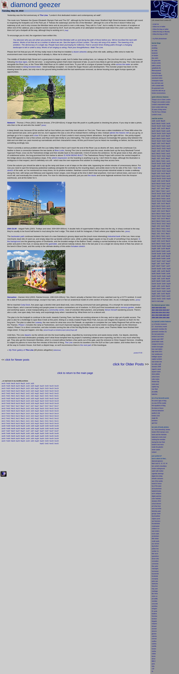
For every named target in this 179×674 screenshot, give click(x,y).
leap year (155, 589)
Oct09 (47, 426)
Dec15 (56, 411)
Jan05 (3, 436)
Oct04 (47, 438)
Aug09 (37, 426)
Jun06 (28, 433)
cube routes (155, 379)
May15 (23, 411)
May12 (23, 418)
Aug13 (37, 416)
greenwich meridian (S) (159, 331)
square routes (156, 371)
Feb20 (8, 398)
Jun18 (28, 403)
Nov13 (51, 416)
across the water (123, 64)
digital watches (156, 496)
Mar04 (13, 438)
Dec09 (56, 426)
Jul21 (32, 396)
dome (153, 659)
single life (155, 418)
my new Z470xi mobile (159, 403)
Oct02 (47, 443)
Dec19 (56, 401)
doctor (154, 558)
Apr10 (18, 423)
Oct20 (47, 398)
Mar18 (13, 403)
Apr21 (18, 396)
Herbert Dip (155, 381)
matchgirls (155, 568)
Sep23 (42, 391)
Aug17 (37, 406)
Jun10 (28, 423)
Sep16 (42, 408)
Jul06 (32, 433)
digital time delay (157, 476)
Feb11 (8, 421)
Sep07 (42, 431)
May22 (23, 393)
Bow (57, 150)
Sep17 (42, 406)
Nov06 (51, 433)
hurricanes (155, 571)
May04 (23, 438)
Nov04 (51, 438)
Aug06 (37, 433)
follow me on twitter (159, 26)
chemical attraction (158, 410)
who (157, 558)
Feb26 (8, 383)
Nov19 (51, 401)
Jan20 (3, 398)
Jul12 (32, 418)
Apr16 (18, 408)
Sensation (12, 297)
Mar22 (13, 393)
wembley (154, 606)
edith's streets (156, 65)
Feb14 (8, 413)
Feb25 (8, 386)
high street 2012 (157, 351)
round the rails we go (158, 90)
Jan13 (3, 416)
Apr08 (18, 428)
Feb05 (8, 436)
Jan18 (3, 403)
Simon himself (111, 310)
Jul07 (32, 431)
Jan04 (3, 438)
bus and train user (157, 83)
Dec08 (56, 428)
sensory (124, 307)
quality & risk (156, 413)
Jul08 (32, 428)
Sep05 (42, 436)
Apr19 (18, 401)
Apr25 (18, 386)
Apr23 (18, 391)
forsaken (74, 246)
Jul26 (32, 383)
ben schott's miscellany (159, 466)
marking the (155, 439)
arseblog (154, 48)
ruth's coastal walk (157, 85)
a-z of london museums (159, 324)
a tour (36, 135)
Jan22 (3, 393)
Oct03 (47, 441)
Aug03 (37, 441)
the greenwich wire (158, 88)
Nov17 (51, 406)
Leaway (38, 322)
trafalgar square (157, 356)
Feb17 (8, 406)
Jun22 (28, 393)
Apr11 (18, 421)
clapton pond (156, 518)
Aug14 (37, 413)
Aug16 (37, 408)
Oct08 (47, 428)
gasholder (53, 244)
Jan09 (3, 426)
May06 (23, 433)
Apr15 (18, 411)
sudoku (154, 644)
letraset (154, 626)
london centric (156, 63)
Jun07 (28, 431)
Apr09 (18, 426)
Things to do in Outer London (161, 99)
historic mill (124, 133)
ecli (153, 623)
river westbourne (157, 354)
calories (154, 636)
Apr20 (18, 398)
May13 (23, 416)
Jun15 (28, 411)
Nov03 (51, 441)
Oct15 (47, 411)
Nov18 (51, 403)
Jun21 (28, 396)
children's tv (155, 528)
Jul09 (32, 426)
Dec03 (56, 441)
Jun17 (28, 406)
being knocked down (32, 67)
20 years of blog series (159, 109)
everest (154, 638)
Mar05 (13, 436)
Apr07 (18, 431)
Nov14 (51, 413)
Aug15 (37, 411)
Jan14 (3, 413)
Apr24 (18, 388)
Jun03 (28, 441)
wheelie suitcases (157, 478)
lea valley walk (156, 364)
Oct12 (47, 418)
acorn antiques (156, 493)
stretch (82, 246)
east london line (157, 361)
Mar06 (13, 433)
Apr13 (18, 416)
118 (153, 669)
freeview (154, 616)
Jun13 (28, 416)
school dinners (156, 503)
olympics (154, 501)
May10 (23, 423)
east (153, 531)
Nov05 (51, 436)
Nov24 (51, 388)
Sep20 (42, 398)
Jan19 (3, 401)
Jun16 (28, 408)
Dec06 (56, 433)
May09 (23, 426)
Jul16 (32, 408)
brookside (155, 576)
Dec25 (56, 386)
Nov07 (51, 431)
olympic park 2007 (157, 339)
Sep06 (42, 433)
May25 (23, 386)
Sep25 (42, 386)
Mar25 (13, 386)
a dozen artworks (79, 52)
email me (156, 24)
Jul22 (32, 393)
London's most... (157, 114)
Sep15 (42, 411)
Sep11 (42, 421)
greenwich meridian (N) (159, 329)
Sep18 (42, 403)
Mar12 (13, 418)
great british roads (157, 341)
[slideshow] (57, 350)
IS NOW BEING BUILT (73, 155)
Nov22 (51, 393)
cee (153, 651)
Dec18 (56, 403)
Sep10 (42, 423)
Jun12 (28, 418)
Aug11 (37, 421)
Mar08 (13, 428)
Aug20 (37, 398)
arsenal (154, 629)
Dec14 (56, 413)
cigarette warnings (157, 473)
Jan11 (3, 421)
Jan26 (3, 383)
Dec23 (56, 391)
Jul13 (32, 416)
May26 (23, 383)
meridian (162, 439)
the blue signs (21, 62)
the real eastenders (158, 334)
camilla (154, 646)
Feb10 (8, 423)
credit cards (155, 541)
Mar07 (13, 431)
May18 (23, 403)
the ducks (92, 175)
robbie (154, 654)
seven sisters (156, 449)
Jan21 (3, 396)
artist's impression (59, 158)
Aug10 (37, 423)
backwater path (17, 236)
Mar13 (13, 416)
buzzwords (155, 573)
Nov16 (51, 408)
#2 (161, 463)
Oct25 (47, 386)
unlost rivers (156, 377)
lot (152, 666)
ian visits (154, 50)
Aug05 (37, 436)
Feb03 (8, 441)
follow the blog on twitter (160, 29)
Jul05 (32, 436)
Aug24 (37, 388)
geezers (160, 461)
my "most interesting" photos (161, 429)
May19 (23, 401)
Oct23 (47, 391)
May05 (23, 436)
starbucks (155, 583)
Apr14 (18, 413)
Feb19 (8, 401)
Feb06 (8, 433)
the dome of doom (157, 408)
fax (155, 651)
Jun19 (28, 401)
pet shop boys (156, 506)
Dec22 (56, 393)
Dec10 (56, 423)
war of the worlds (157, 481)
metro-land (155, 384)
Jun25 (28, 386)
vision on (154, 596)
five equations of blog (159, 405)
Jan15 (3, 411)
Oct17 (47, 406)
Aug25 (37, 386)
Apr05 (18, 436)
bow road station (157, 349)
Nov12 (51, 418)
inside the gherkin (157, 447)
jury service (155, 543)
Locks (61, 150)
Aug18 (37, 403)
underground (161, 468)
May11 (23, 421)
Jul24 (32, 388)
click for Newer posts (17, 359)
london (154, 468)
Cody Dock (25, 305)
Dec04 (56, 438)
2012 (159, 501)
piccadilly (155, 392)
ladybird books (156, 491)
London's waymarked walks (160, 104)
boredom (154, 420)
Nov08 (51, 428)
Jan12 (3, 418)
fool (156, 423)
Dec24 (56, 388)
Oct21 (47, 396)
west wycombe (156, 508)
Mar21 (13, 396)
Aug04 (37, 438)
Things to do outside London (161, 102)
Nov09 (51, 426)
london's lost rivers (158, 336)
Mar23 (13, 391)
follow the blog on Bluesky (161, 31)
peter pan (155, 581)
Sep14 (42, 413)
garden (131, 307)
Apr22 (18, 393)
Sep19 (42, 401)
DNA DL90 (12, 229)
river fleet (155, 389)
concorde (155, 604)
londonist (155, 53)
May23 (23, 391)
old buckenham (157, 488)
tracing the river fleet (158, 442)
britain (157, 538)
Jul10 (32, 423)
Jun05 (28, 436)
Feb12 (8, 418)
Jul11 (32, 421)
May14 (23, 413)
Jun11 (28, 421)
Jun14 (28, 413)
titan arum (155, 553)
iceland (154, 452)
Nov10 (51, 423)
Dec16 (56, 408)
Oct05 (47, 436)
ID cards (154, 611)
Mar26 (13, 383)
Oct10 (47, 423)
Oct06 (47, 433)
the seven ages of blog (159, 400)
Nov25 (51, 386)
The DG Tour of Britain (159, 112)
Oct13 (47, 416)
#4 (166, 463)
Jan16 (3, 408)
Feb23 (8, 391)
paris (153, 664)
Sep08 (42, 428)
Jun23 (28, 391)
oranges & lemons (157, 344)
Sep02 (42, 443)
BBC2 (154, 661)
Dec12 (56, 418)
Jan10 (3, 423)
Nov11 (51, 421)
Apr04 (18, 438)
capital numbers (157, 359)
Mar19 (13, 401)
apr (153, 423)
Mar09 (13, 426)
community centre (56, 310)
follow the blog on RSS (160, 34)
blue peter (155, 566)
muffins (154, 641)
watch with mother (157, 471)
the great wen (156, 60)
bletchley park (156, 511)
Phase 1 (22, 325)
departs (28, 335)
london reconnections (159, 93)
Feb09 (8, 426)
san (153, 521)
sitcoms (154, 631)
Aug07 (37, 431)
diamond (154, 461)
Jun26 (28, 383)
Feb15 (8, 411)
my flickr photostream (160, 38)
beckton (154, 619)
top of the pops (156, 486)
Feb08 (8, 428)
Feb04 (8, 438)
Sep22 (42, 393)
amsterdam (155, 536)
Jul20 (32, 398)
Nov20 (51, 398)
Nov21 (51, 396)
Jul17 (32, 406)
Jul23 (32, 391)
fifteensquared (156, 70)
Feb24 (8, 388)
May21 (23, 396)
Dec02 (56, 443)
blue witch (155, 58)
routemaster (155, 526)
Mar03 (13, 441)
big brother (155, 546)
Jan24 (3, 388)
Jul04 (32, 438)
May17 (23, 406)
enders (157, 531)
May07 (23, 431)
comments (155, 564)
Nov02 (51, 443)
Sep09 (42, 426)
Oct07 (47, 431)
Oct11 (47, 421)
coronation (155, 561)
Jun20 (28, 398)
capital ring (155, 386)
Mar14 (13, 413)
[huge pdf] (73, 330)
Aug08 (37, 428)
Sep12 (42, 418)
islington (154, 608)
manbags (155, 591)
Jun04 (28, 438)
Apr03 (18, 441)
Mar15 (13, 411)
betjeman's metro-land (159, 437)
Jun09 (28, 426)
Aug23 (37, 391)
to (153, 666)
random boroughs (157, 346)
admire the (114, 133)
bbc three (155, 593)
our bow (154, 45)
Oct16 (47, 408)
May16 (23, 408)
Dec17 (56, 406)
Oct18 (47, 403)
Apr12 (18, 418)
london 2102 (156, 416)
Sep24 (42, 388)
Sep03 (42, 441)
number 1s (155, 551)
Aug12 (37, 418)
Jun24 (28, 388)
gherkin (154, 634)
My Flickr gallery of (21, 350)
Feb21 (8, 396)
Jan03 (3, 441)
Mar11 (13, 421)
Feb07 (8, 431)
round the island (157, 75)
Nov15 (51, 411)
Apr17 (18, 406)
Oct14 (47, 413)
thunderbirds (156, 523)
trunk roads (155, 533)
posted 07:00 (138, 353)
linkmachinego (156, 73)
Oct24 (47, 388)
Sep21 (42, 396)
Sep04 (42, 438)
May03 (23, 441)
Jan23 (3, 391)
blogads (154, 621)
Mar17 (13, 406)
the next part (85, 345)
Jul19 (32, 401)
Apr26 (18, 383)
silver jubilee (156, 374)
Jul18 (32, 403)
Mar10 (13, 423)
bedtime (154, 613)
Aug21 (37, 396)
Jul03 (32, 441)
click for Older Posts (128, 364)
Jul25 (32, 386)
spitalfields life (156, 68)
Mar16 (13, 408)
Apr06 (18, 433)
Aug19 (37, 401)
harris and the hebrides (159, 434)
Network (11, 123)
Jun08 (28, 428)
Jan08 (3, 428)
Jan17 (3, 406)
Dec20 (56, 398)
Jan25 (3, 386)
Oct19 (47, 401)
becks (154, 656)
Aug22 (37, 393)
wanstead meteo (157, 78)
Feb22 (8, 393)
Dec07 (56, 431)
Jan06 (3, 433)
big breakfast (156, 516)
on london (155, 55)
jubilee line (155, 549)
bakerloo (154, 394)
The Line (69, 342)
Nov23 (51, 391)
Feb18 (8, 403)
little (153, 538)
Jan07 (3, 431)
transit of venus (157, 483)
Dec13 (56, 416)
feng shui (155, 586)
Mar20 (13, 398)
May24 (23, 388)
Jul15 (32, 411)
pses (155, 623)
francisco (157, 521)
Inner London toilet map (159, 107)
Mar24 (13, 388)
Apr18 (18, 403)
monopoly (155, 579)
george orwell (156, 513)
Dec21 (56, 396)
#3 (164, 463)
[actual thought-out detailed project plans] (57, 330)
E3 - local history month (159, 326)
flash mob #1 (156, 463)
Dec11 (56, 421)
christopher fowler (157, 80)
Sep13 (42, 416)
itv (152, 671)
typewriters (155, 556)
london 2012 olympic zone (160, 432)
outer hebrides (156, 498)
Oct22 (47, 393)
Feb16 (8, 408)
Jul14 (32, 413)
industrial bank (114, 236)
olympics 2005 (156, 366)
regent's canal (156, 369)
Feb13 (8, 416)
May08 (23, 428)
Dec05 (56, 436)
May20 (23, 398)
